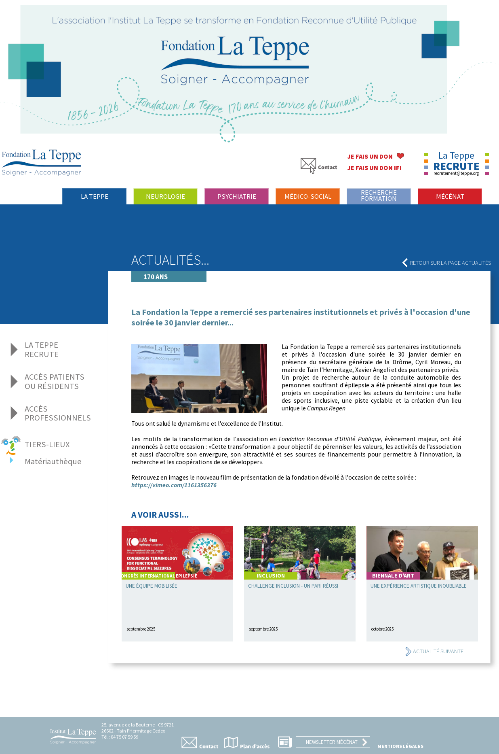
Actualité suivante (434, 651)
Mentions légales (400, 746)
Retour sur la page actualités (446, 262)
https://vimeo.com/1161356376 (174, 485)
